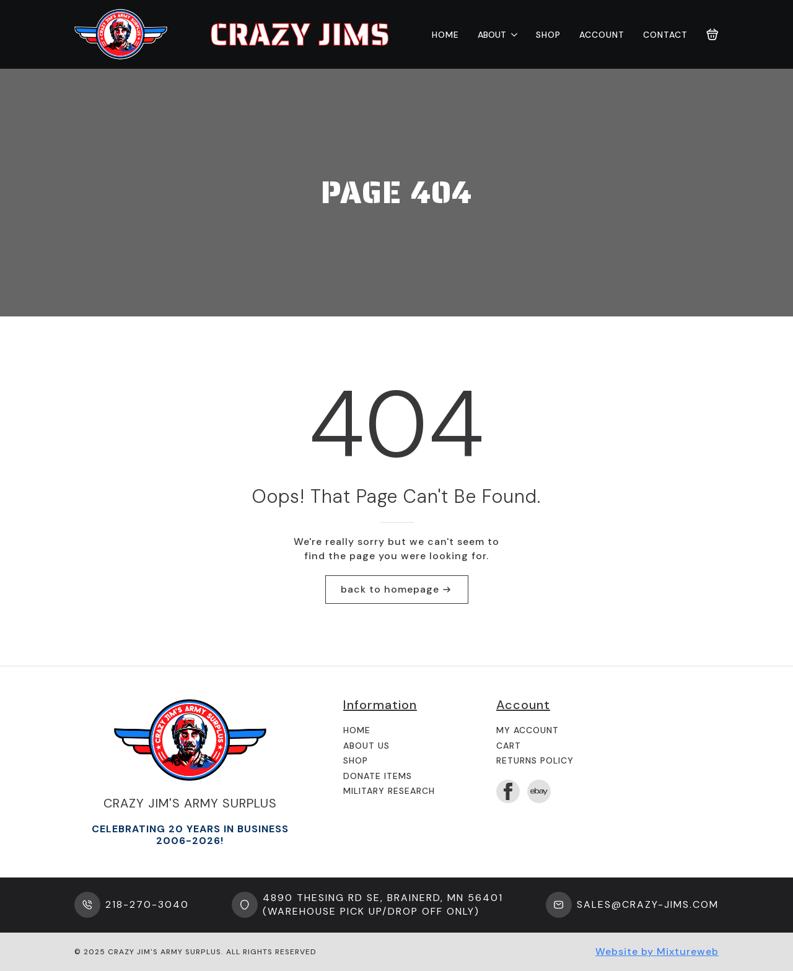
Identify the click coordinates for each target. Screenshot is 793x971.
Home (445, 34)
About (492, 34)
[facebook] (508, 791)
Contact (665, 34)
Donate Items (377, 776)
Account (601, 34)
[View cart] (712, 34)
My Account (527, 730)
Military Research (389, 790)
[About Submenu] (511, 34)
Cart (508, 745)
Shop (548, 34)
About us (366, 745)
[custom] (539, 791)
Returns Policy (535, 760)
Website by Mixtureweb (657, 951)
